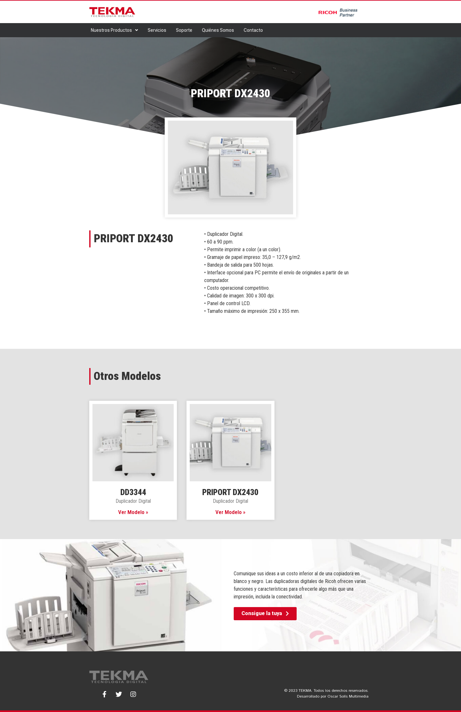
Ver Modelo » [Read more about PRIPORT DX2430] (230, 512)
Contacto (253, 30)
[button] (265, 613)
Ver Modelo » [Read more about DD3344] (133, 512)
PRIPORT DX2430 (230, 492)
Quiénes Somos (218, 30)
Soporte (184, 30)
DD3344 (133, 492)
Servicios (157, 30)
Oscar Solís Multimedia (348, 696)
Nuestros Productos (114, 30)
